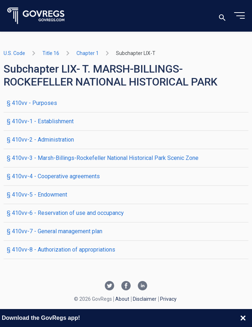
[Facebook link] (126, 286)
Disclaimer (145, 299)
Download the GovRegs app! (41, 318)
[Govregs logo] (36, 16)
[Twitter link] (109, 286)
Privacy (168, 299)
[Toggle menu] (239, 15)
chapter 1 (87, 53)
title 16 (50, 53)
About (122, 299)
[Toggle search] (222, 16)
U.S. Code (14, 53)
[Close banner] (243, 318)
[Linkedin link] (142, 286)
